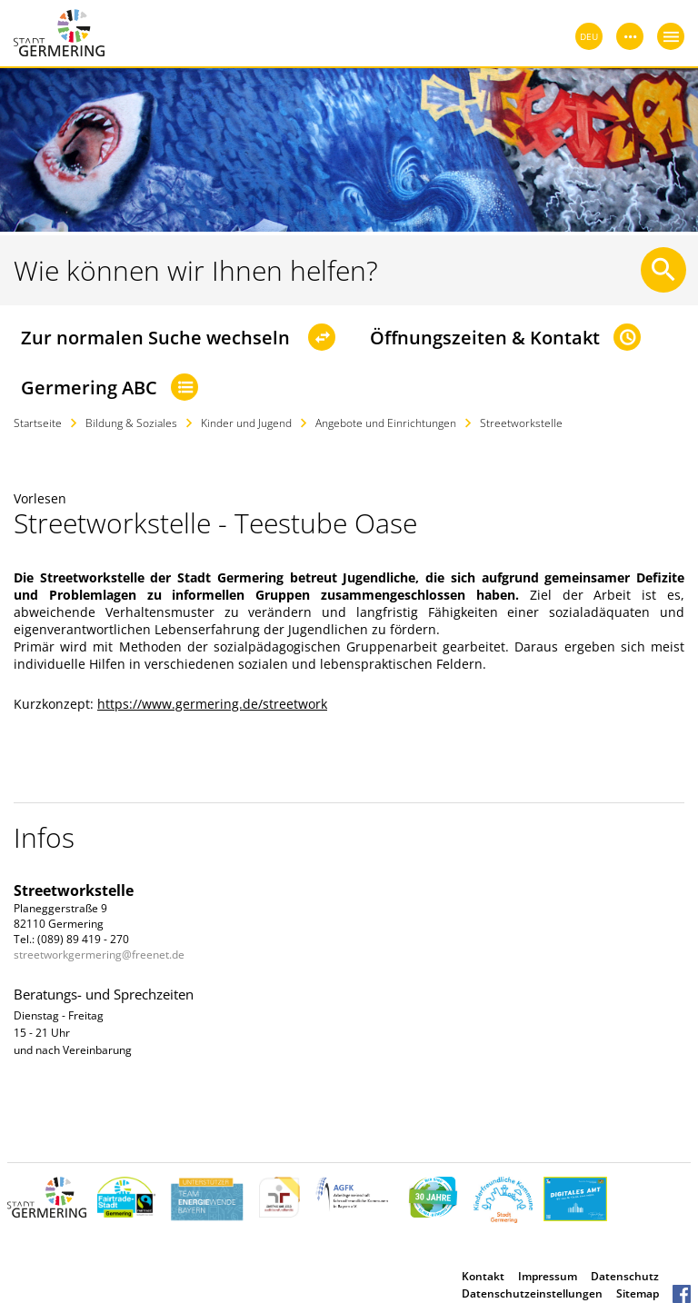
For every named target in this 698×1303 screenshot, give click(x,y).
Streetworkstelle (521, 423)
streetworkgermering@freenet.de (99, 954)
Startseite (38, 423)
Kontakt (483, 1276)
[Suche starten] (663, 270)
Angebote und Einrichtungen (385, 423)
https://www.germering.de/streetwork (212, 703)
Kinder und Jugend (246, 423)
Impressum (547, 1276)
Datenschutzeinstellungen (532, 1293)
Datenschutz (625, 1276)
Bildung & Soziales (131, 423)
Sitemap (637, 1293)
